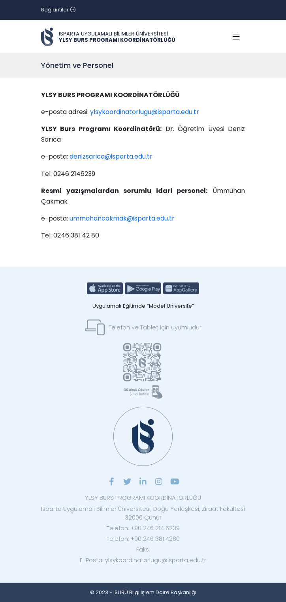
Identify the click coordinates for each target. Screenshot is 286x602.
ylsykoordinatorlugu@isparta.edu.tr (145, 111)
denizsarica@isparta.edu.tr (111, 156)
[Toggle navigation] (58, 10)
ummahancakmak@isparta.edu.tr (122, 218)
